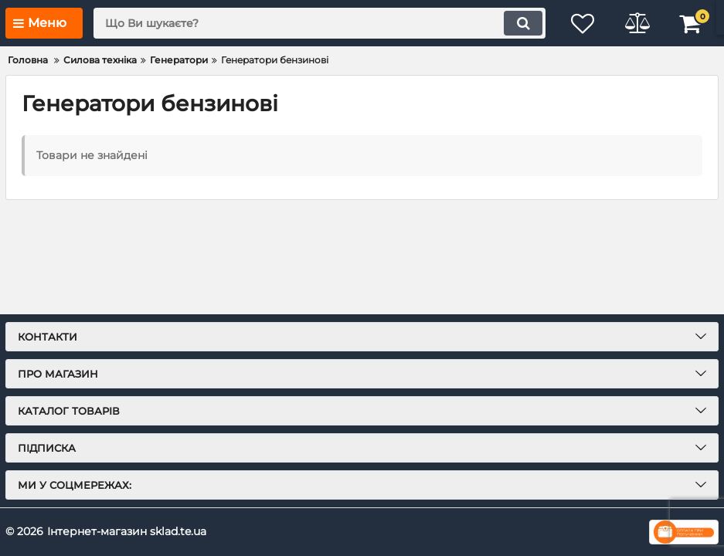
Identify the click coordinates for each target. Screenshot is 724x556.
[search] (319, 23)
